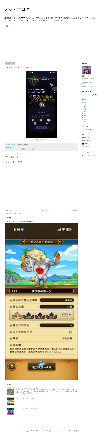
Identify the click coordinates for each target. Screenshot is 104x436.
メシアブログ (17, 9)
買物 (85, 117)
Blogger (78, 431)
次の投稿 (8, 210)
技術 (85, 107)
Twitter (86, 143)
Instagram (87, 140)
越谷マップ (9, 26)
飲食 (85, 102)
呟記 (85, 121)
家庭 (85, 104)
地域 (85, 115)
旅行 (85, 119)
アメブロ (86, 146)
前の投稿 (74, 210)
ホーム (41, 210)
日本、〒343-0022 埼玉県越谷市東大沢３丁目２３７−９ (25, 149)
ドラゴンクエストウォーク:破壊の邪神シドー (28, 408)
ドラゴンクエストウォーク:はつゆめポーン (19, 221)
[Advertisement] (52, 43)
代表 (85, 113)
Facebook (87, 137)
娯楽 (11, 147)
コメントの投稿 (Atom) (15, 213)
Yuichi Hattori (88, 76)
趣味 (85, 111)
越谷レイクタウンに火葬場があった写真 (26, 388)
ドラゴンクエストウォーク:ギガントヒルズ (27, 398)
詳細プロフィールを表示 (89, 86)
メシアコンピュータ (89, 155)
